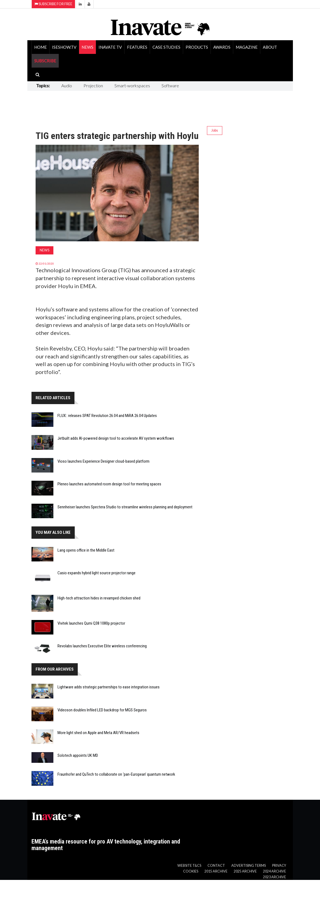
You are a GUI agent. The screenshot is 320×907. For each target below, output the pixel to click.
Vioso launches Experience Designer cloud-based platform (103, 461)
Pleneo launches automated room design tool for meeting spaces (109, 484)
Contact (216, 865)
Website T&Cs (189, 865)
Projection (93, 85)
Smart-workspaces (132, 85)
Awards (221, 47)
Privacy (279, 865)
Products (197, 47)
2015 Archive (215, 871)
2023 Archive (274, 877)
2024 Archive (274, 871)
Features (137, 47)
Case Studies (166, 47)
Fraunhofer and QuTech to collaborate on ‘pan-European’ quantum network (116, 774)
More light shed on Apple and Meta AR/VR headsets (98, 732)
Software (170, 85)
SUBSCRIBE (45, 60)
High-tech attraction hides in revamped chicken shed (98, 598)
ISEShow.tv (64, 47)
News (87, 47)
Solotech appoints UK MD (77, 755)
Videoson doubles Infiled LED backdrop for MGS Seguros (102, 710)
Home (40, 47)
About (270, 47)
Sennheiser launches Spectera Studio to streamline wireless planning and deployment (124, 507)
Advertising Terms (248, 865)
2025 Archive (245, 871)
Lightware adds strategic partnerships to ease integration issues (108, 687)
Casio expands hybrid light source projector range (96, 572)
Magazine (247, 47)
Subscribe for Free (53, 4)
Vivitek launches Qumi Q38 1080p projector (91, 623)
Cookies (190, 871)
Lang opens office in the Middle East (85, 550)
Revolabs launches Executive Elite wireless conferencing (102, 646)
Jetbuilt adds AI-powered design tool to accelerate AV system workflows (115, 438)
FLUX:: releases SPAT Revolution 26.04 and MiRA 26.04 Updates (107, 415)
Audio (66, 85)
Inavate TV (110, 47)
